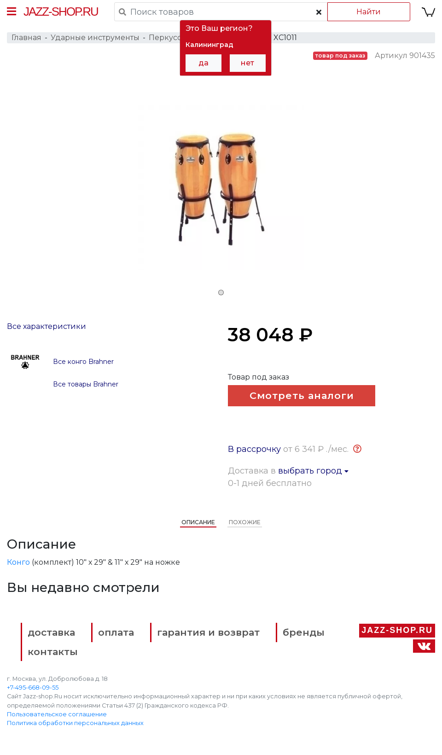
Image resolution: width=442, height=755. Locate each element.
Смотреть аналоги (302, 395)
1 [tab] (221, 292)
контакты (53, 651)
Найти (368, 11)
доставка (51, 632)
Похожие (245, 522)
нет (247, 63)
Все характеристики (46, 326)
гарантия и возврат (208, 632)
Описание (198, 522)
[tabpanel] (221, 187)
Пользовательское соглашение (57, 714)
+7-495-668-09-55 (32, 687)
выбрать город (313, 471)
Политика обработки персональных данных (75, 723)
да (203, 63)
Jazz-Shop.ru (60, 11)
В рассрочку (254, 449)
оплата (116, 632)
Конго (18, 562)
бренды (304, 632)
